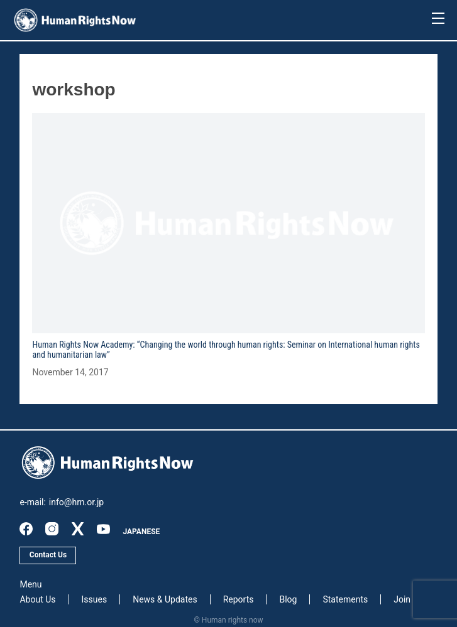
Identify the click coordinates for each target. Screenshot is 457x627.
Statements (345, 599)
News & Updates (165, 599)
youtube (103, 528)
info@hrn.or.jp (76, 502)
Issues (94, 599)
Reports (238, 599)
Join (402, 599)
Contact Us (48, 554)
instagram (51, 528)
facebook (26, 528)
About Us (37, 599)
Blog (288, 599)
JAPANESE (141, 531)
